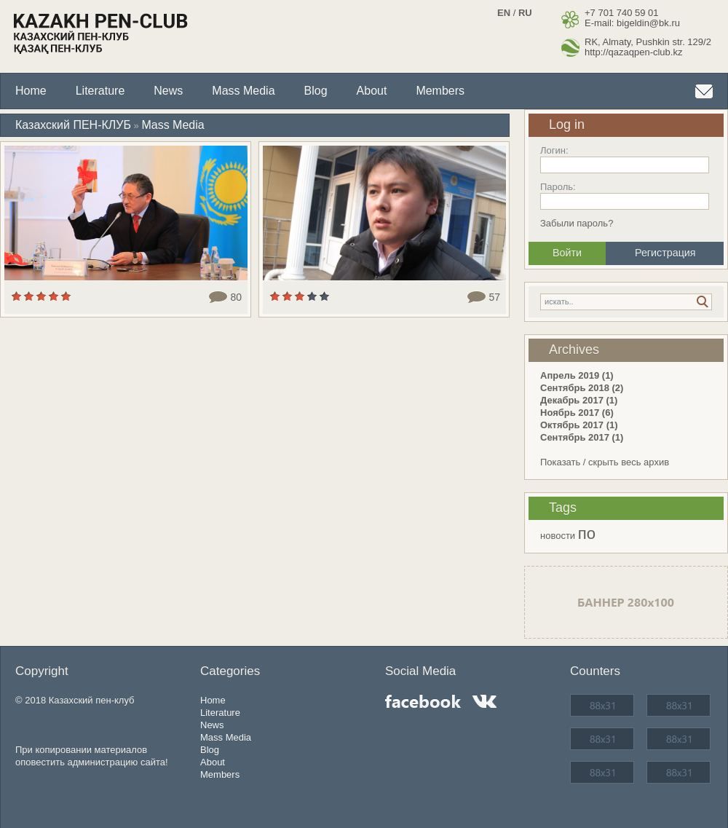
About (372, 90)
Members (440, 90)
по (587, 533)
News (168, 90)
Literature (100, 90)
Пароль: (558, 186)
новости (557, 535)
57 (494, 297)
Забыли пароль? (576, 223)
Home (31, 90)
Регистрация (665, 253)
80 (236, 297)
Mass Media (243, 90)
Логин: (554, 150)
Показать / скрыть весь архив (604, 462)
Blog (316, 90)
